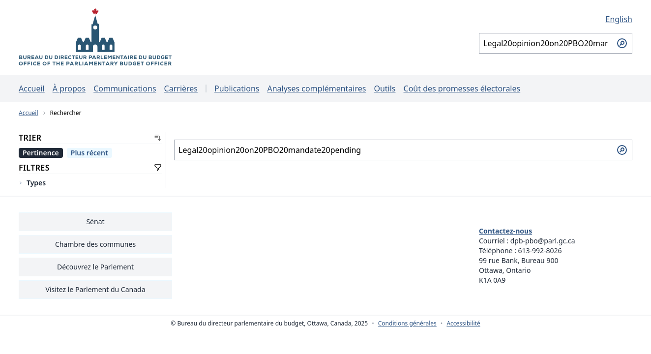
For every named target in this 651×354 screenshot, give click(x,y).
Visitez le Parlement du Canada (95, 289)
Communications (124, 88)
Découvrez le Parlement (95, 266)
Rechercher (66, 113)
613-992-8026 (540, 250)
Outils (384, 88)
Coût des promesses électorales (462, 88)
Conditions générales (407, 323)
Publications (236, 88)
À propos (69, 88)
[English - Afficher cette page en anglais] (555, 19)
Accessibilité (463, 323)
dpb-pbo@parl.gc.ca (542, 240)
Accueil (32, 88)
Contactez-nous (505, 231)
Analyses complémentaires (316, 88)
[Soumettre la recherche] (622, 43)
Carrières (181, 88)
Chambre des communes (95, 244)
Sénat (95, 221)
